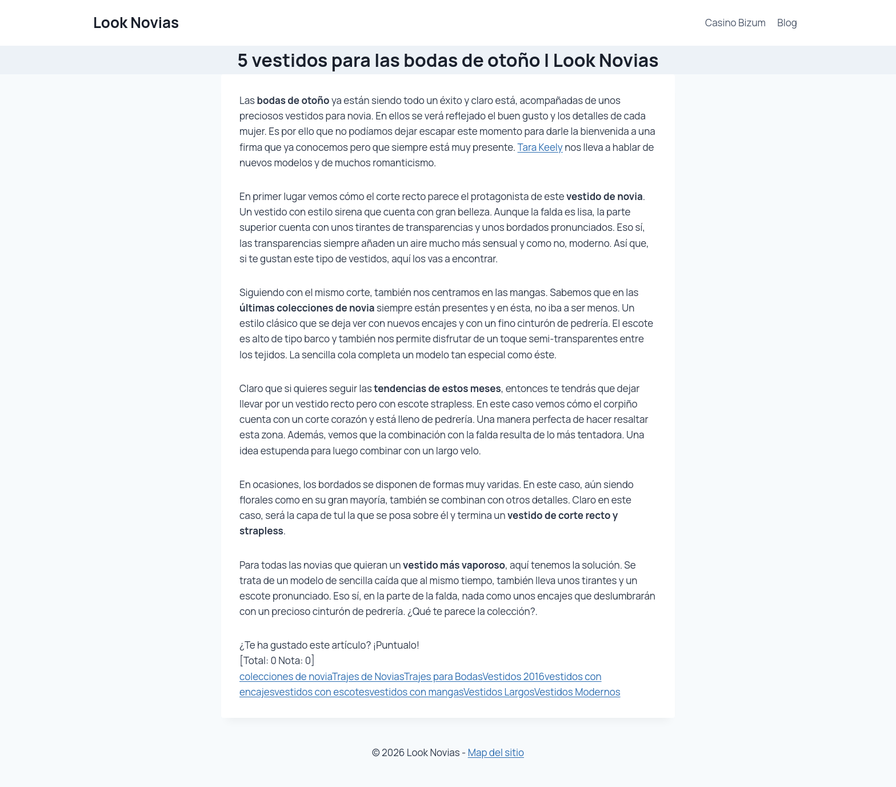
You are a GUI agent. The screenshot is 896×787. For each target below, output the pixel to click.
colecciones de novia (285, 676)
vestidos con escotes (321, 691)
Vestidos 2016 (513, 676)
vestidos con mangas (416, 691)
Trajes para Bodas (443, 676)
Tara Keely (540, 147)
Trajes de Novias (368, 676)
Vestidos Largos (498, 691)
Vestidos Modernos (577, 691)
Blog (787, 22)
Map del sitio (496, 752)
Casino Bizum (735, 22)
